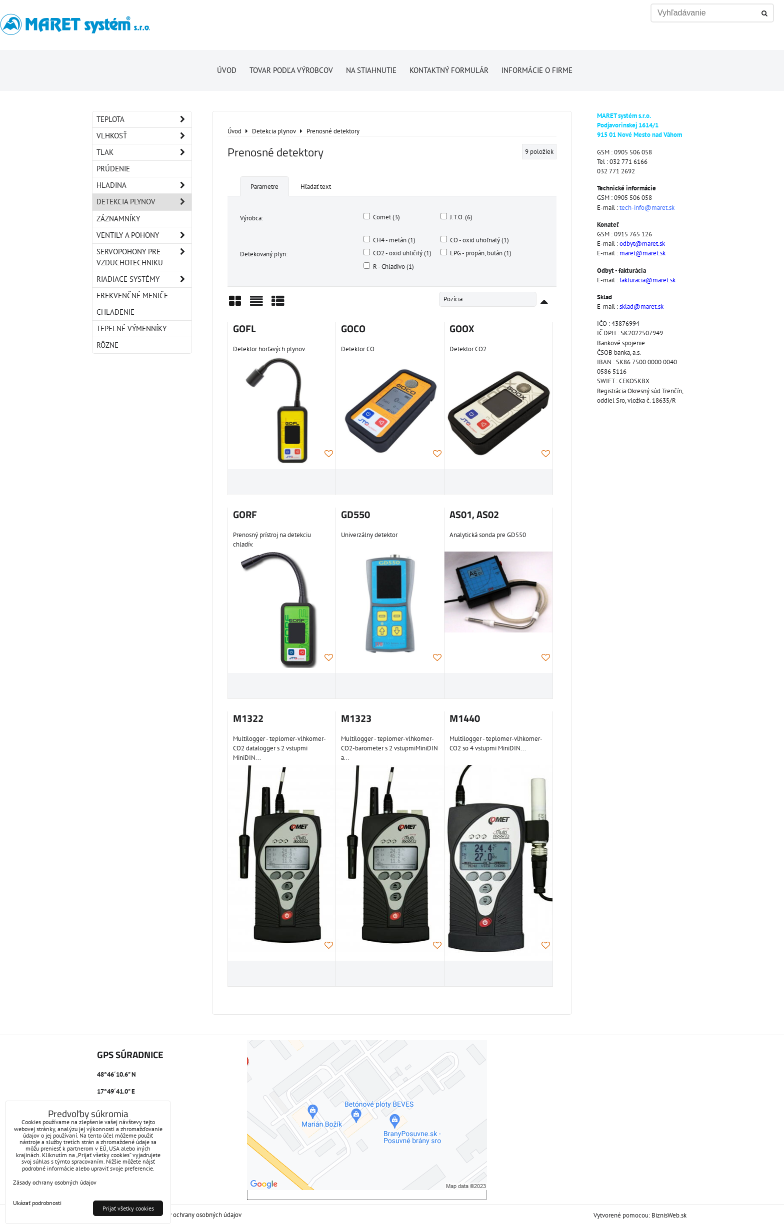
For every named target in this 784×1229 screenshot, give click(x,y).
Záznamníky (118, 218)
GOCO (353, 328)
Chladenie (115, 312)
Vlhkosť (144, 136)
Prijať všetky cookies (128, 1208)
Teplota (144, 119)
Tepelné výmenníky (131, 328)
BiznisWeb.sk (669, 1215)
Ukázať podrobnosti (37, 1203)
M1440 (465, 718)
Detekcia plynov (144, 202)
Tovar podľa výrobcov (291, 70)
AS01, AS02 (474, 514)
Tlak (144, 152)
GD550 (355, 514)
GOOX (462, 328)
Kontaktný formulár (449, 70)
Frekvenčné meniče (132, 295)
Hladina (144, 185)
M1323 (356, 718)
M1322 (248, 718)
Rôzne (107, 345)
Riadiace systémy (144, 279)
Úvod (226, 70)
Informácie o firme (537, 70)
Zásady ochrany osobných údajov (197, 1215)
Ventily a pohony (144, 235)
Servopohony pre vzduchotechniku (144, 257)
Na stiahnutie (371, 70)
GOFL (244, 328)
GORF (245, 514)
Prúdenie (113, 168)
